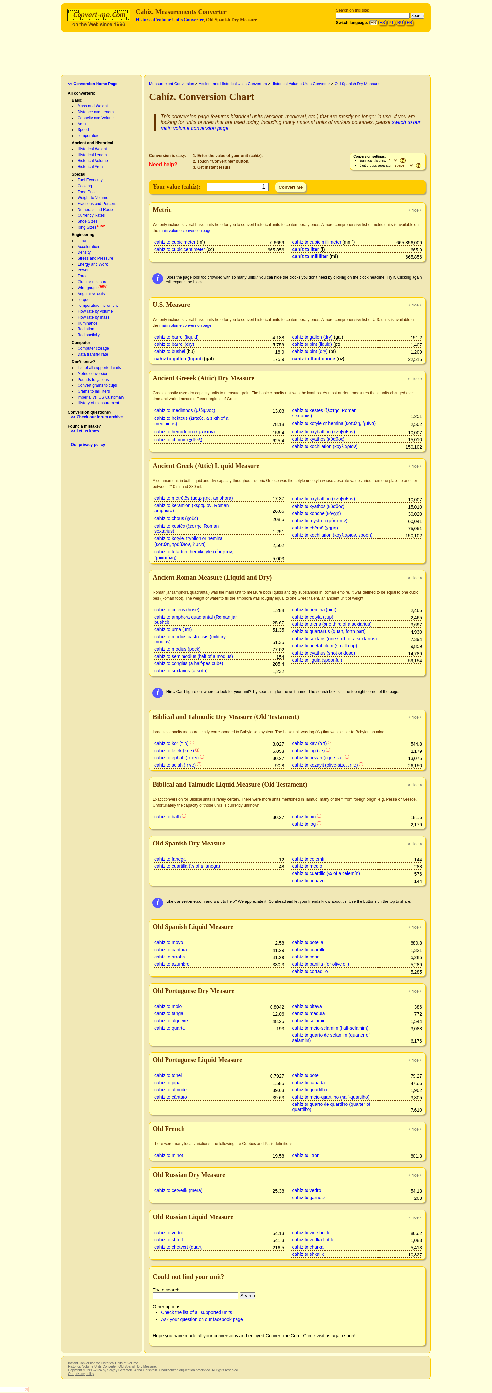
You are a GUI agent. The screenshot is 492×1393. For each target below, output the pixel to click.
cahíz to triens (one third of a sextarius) (332, 624)
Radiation (86, 329)
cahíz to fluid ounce (313, 358)
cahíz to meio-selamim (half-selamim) (330, 1028)
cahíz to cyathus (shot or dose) (323, 653)
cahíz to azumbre (172, 964)
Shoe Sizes (87, 221)
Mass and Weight (93, 106)
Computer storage (93, 348)
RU (400, 22)
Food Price (87, 192)
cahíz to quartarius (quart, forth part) (329, 631)
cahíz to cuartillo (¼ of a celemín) (326, 873)
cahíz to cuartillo (308, 949)
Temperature (88, 135)
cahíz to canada (308, 1082)
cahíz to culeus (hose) (176, 609)
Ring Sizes (87, 227)
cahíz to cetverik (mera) (178, 1190)
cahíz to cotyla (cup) (312, 617)
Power (83, 270)
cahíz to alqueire (171, 1020)
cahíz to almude (170, 1089)
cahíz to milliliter (310, 256)
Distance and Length (96, 112)
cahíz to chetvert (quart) (178, 1247)
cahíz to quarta (169, 1028)
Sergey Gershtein (119, 1370)
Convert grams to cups (97, 385)
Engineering (83, 234)
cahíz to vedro (306, 1190)
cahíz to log (304, 824)
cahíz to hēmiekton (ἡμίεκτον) (184, 431)
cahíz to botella (307, 942)
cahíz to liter (305, 249)
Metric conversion (93, 373)
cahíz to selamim (309, 1020)
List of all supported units (99, 367)
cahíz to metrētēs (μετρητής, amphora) (193, 498)
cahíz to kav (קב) (309, 743)
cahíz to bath (167, 816)
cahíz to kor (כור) (171, 743)
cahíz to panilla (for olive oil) (320, 964)
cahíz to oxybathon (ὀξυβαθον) (323, 431)
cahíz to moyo (168, 942)
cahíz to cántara (170, 949)
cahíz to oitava (307, 1006)
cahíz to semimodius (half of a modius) (193, 656)
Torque (84, 299)
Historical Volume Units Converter (170, 19)
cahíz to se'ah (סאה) (175, 765)
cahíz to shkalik (308, 1254)
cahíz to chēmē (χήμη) (315, 527)
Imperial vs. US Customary (101, 397)
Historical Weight (92, 149)
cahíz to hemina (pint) (314, 609)
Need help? (163, 164)
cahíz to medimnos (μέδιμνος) (184, 410)
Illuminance (87, 323)
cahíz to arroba (169, 956)
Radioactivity (89, 335)
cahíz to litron (306, 1155)
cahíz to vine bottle (311, 1232)
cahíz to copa (306, 956)
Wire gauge (87, 288)
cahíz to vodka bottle (313, 1239)
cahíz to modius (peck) (177, 649)
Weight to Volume (93, 197)
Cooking (85, 186)
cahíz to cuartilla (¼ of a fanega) (187, 866)
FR (409, 22)
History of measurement (98, 403)
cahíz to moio (168, 1006)
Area (82, 123)
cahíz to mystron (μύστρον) (320, 520)
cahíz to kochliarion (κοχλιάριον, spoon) (332, 535)
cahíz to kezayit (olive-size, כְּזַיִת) (325, 765)
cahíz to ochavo (308, 880)
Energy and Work (93, 264)
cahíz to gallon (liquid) (178, 358)
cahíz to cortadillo (310, 971)
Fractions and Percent (97, 203)
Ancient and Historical (92, 143)
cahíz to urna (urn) (173, 629)
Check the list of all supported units (196, 1312)
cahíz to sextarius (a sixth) (181, 670)
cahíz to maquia (308, 1013)
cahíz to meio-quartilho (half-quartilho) (331, 1097)
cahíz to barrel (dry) (174, 344)
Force (83, 276)
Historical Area (90, 166)
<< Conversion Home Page (92, 84)
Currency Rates (91, 215)
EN (373, 22)
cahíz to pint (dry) (310, 351)
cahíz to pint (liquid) (312, 344)
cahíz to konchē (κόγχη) (316, 513)
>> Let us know (85, 431)
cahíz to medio (307, 866)
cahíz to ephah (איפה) (176, 757)
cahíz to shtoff (168, 1239)
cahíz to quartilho (309, 1089)
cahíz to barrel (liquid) (176, 337)
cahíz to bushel (169, 351)
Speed (83, 129)
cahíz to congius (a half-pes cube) (188, 663)
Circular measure (92, 282)
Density (84, 252)
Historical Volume (93, 160)
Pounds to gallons (93, 379)
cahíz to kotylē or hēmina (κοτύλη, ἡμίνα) (334, 423)
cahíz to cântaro (170, 1097)
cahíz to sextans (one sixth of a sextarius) (334, 638)
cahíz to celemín (309, 859)
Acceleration (88, 246)
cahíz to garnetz (308, 1197)
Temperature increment (98, 305)
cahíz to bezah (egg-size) (318, 757)
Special (78, 174)
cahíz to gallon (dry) (312, 337)
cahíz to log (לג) (308, 750)
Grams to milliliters (94, 391)
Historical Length (92, 155)
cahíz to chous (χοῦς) (176, 518)
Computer (81, 342)
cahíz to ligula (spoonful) (317, 660)
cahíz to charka (308, 1247)
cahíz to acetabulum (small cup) (324, 645)
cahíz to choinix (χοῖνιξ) (178, 439)
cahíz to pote (305, 1075)
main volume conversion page (185, 230)
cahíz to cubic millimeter (317, 242)
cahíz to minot (168, 1155)
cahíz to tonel (168, 1075)
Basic (77, 100)
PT (391, 22)
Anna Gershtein (145, 1370)
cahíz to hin (304, 816)
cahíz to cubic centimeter (179, 249)
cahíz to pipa (167, 1082)
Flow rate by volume (95, 311)
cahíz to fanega (170, 859)
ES (382, 22)
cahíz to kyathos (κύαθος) (318, 439)
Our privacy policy (88, 444)
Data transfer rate (93, 354)
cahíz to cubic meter (174, 242)
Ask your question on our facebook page (202, 1319)
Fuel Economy (90, 180)
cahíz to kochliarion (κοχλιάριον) (325, 446)
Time (82, 240)
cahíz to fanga (168, 1013)
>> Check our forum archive (97, 417)
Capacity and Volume (96, 118)
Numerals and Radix (95, 209)
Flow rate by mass (93, 317)
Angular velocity (91, 293)
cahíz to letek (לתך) (174, 750)
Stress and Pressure (95, 258)
